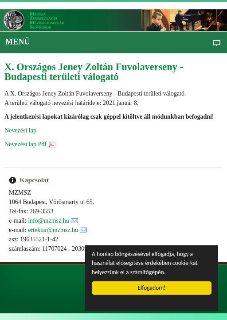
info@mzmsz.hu (48, 220)
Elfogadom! (152, 288)
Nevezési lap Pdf (25, 144)
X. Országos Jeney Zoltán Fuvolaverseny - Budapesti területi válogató (93, 71)
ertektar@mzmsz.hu (53, 230)
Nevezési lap (20, 130)
